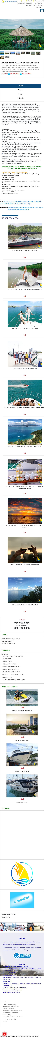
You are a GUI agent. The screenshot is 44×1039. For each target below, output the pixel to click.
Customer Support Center (9, 1004)
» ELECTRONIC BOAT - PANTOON (11, 672)
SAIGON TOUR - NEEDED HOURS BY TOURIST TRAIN (19, 202)
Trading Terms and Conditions (11, 1006)
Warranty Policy (7, 1014)
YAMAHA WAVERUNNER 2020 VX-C (22, 710)
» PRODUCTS (4, 654)
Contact (5, 1021)
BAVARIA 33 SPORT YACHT (22, 771)
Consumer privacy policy (9, 1019)
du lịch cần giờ (26, 204)
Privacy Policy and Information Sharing (13, 1017)
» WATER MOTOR (7, 677)
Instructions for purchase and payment (13, 1010)
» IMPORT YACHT (7, 661)
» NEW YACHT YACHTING (9, 664)
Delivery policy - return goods (10, 1012)
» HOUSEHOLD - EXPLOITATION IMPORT (13, 674)
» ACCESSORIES (6, 658)
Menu (42, 10)
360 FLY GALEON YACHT (22, 740)
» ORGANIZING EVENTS (7, 641)
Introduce (5, 1002)
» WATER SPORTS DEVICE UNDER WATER (13, 680)
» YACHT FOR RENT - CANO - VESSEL (11, 639)
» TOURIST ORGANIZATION (8, 643)
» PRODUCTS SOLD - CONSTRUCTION (12, 656)
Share (16, 207)
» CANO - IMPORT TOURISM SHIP (11, 666)
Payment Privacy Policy (9, 1008)
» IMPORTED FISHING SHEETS (10, 669)
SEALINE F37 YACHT (22, 802)
